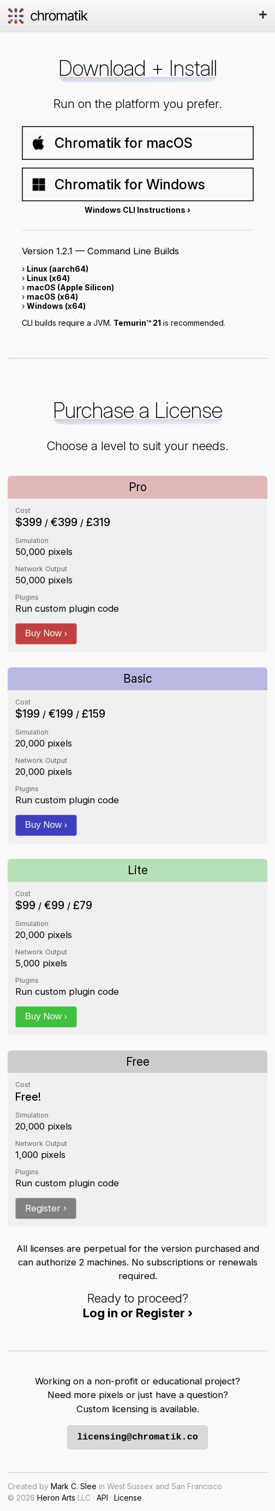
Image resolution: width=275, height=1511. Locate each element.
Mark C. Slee (74, 1486)
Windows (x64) (56, 305)
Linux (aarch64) (57, 268)
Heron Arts (56, 1497)
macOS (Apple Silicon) (70, 287)
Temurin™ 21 (137, 322)
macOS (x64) (52, 296)
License (128, 1497)
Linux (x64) (48, 278)
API (102, 1497)
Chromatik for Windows (118, 184)
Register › (46, 1208)
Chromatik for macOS (112, 143)
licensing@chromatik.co (137, 1437)
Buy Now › (46, 633)
